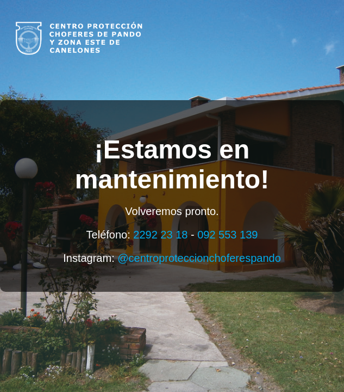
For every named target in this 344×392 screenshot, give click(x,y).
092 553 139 (227, 235)
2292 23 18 (160, 235)
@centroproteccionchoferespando (199, 258)
